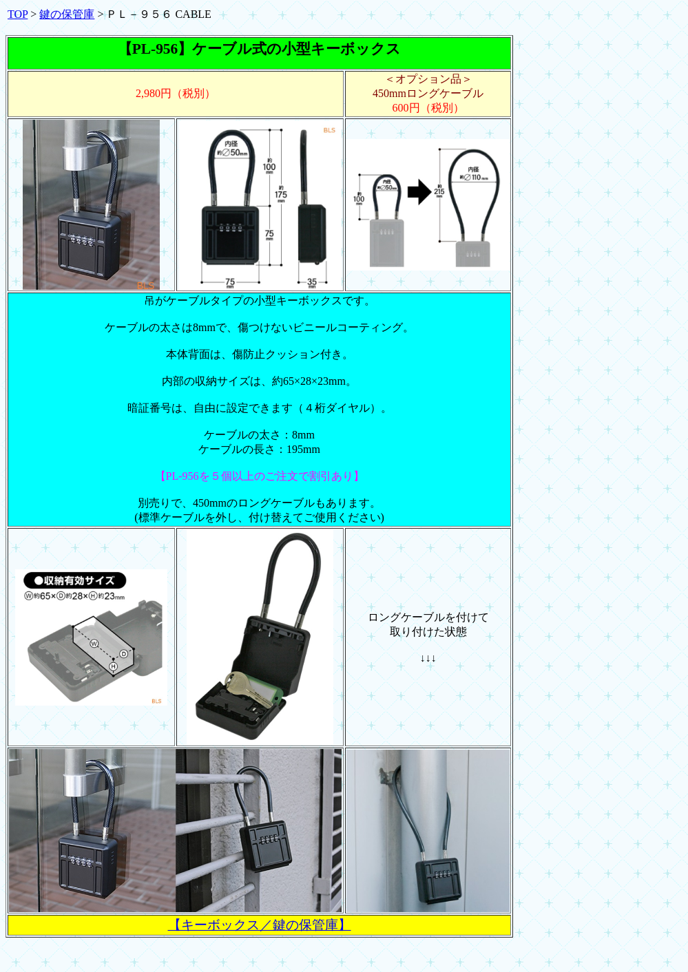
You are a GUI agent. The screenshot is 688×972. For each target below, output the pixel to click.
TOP (18, 14)
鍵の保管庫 (66, 14)
